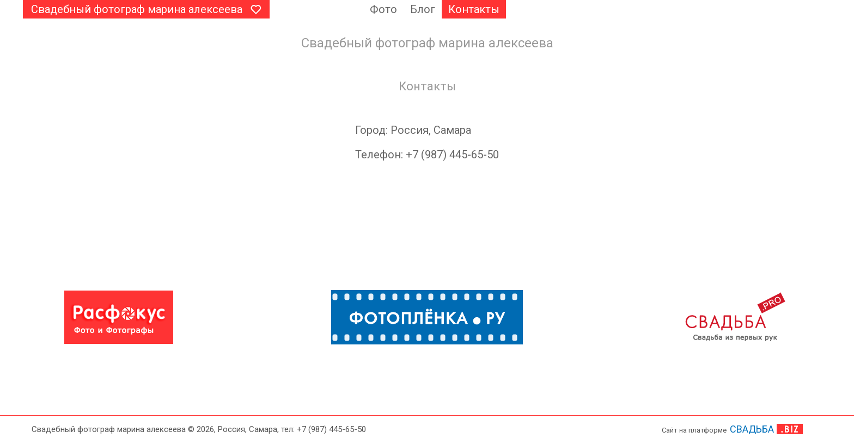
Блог (422, 9)
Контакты (473, 9)
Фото (383, 9)
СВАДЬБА (752, 429)
